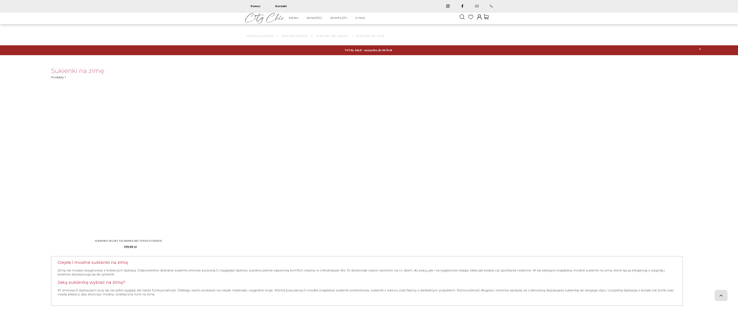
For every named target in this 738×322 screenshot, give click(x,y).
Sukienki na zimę (77, 75)
